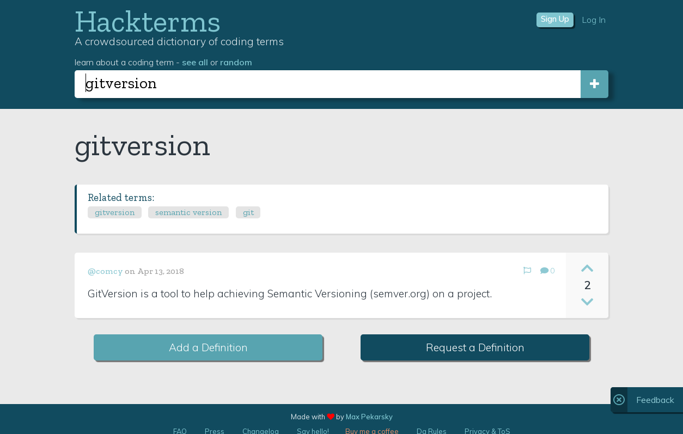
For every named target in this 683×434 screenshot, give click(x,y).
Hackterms (148, 21)
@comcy (105, 271)
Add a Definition (208, 347)
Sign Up (555, 19)
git (248, 212)
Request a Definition (475, 347)
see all (195, 62)
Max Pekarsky (369, 416)
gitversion (115, 212)
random (236, 62)
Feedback (655, 399)
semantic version (188, 212)
